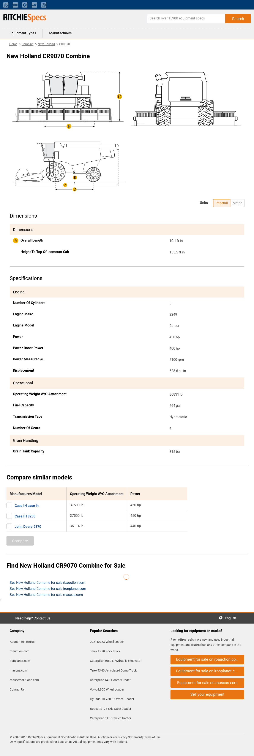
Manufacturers (60, 33)
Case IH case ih (27, 506)
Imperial (222, 203)
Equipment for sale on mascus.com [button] (207, 682)
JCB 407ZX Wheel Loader (107, 641)
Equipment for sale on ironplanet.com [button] (208, 671)
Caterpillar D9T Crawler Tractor (110, 718)
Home (13, 44)
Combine (27, 44)
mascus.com (18, 670)
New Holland (46, 44)
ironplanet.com (20, 660)
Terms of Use (152, 737)
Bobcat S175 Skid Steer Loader (110, 708)
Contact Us (42, 618)
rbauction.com (19, 651)
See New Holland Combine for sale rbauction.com (47, 583)
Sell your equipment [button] (207, 694)
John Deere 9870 (28, 527)
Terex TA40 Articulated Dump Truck (113, 670)
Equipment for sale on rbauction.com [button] (207, 659)
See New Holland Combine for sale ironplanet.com (48, 589)
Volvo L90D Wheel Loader (107, 689)
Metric (237, 203)
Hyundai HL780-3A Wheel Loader (112, 699)
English (232, 618)
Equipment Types (23, 33)
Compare (20, 541)
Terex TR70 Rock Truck (105, 651)
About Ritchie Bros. (22, 641)
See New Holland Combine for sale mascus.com (46, 595)
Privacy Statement (129, 737)
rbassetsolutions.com (24, 680)
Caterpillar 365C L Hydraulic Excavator (116, 660)
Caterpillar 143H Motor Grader (110, 680)
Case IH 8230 (25, 516)
